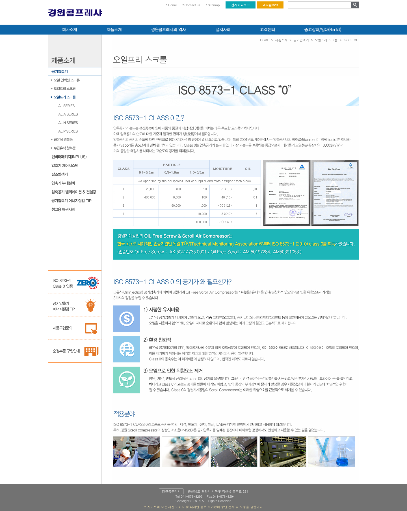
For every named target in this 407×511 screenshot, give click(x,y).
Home (172, 5)
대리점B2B (270, 5)
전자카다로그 (240, 5)
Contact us (192, 5)
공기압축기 (301, 40)
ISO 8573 (350, 40)
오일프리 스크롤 (326, 40)
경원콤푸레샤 (171, 491)
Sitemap (214, 5)
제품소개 (281, 40)
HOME (264, 40)
